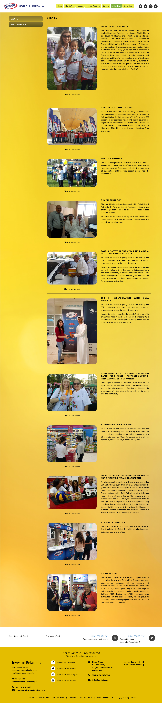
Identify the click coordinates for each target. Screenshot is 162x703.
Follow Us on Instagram (67, 674)
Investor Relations (93, 6)
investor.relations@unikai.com (30, 690)
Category (30, 697)
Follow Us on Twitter (66, 668)
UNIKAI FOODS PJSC (98, 636)
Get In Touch (128, 6)
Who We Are (69, 6)
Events (14, 19)
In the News (116, 6)
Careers (106, 6)
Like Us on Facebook (65, 662)
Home (59, 6)
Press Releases (18, 24)
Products (80, 6)
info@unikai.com (100, 680)
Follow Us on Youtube (66, 680)
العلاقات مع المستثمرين (127, 697)
